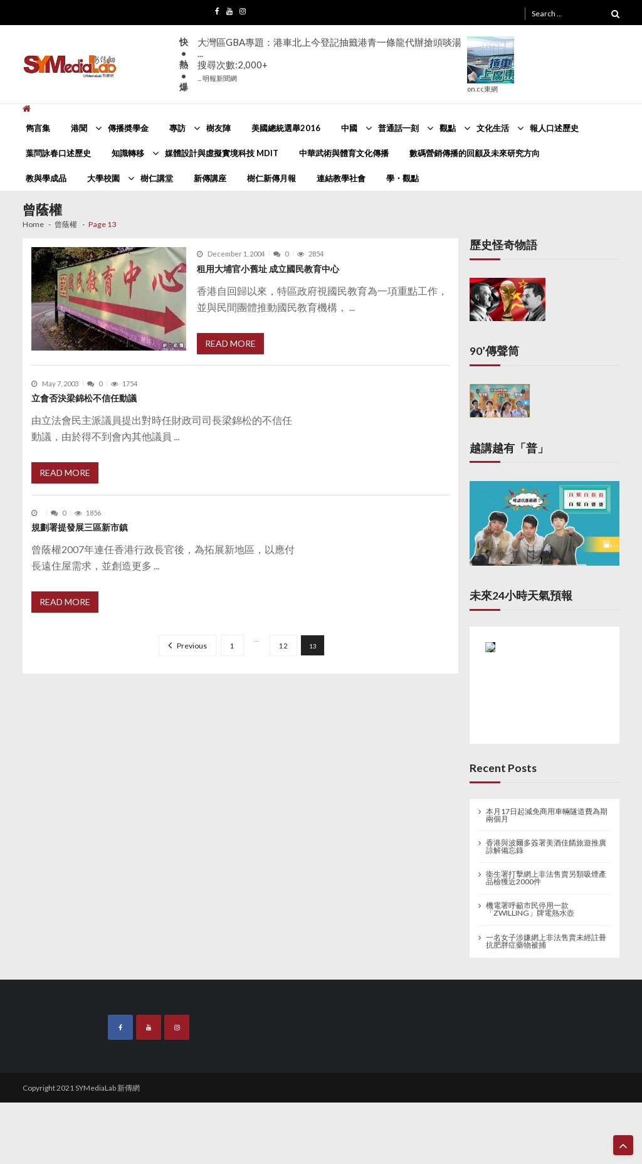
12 (283, 646)
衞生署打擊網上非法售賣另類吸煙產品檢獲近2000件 (546, 878)
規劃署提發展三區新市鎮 (79, 527)
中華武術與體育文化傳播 (344, 153)
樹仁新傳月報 (271, 178)
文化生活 (492, 128)
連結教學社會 (341, 178)
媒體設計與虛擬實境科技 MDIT (221, 153)
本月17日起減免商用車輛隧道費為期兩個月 (547, 815)
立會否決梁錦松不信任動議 (84, 398)
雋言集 (38, 128)
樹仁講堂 (156, 178)
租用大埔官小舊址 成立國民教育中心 (268, 268)
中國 (349, 128)
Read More (230, 343)
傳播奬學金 (128, 128)
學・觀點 (402, 178)
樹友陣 (218, 128)
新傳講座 (210, 178)
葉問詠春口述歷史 (58, 153)
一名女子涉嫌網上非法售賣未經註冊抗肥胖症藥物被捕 (546, 941)
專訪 (177, 128)
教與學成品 (46, 178)
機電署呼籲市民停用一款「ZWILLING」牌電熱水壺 (530, 909)
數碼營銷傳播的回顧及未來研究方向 (474, 153)
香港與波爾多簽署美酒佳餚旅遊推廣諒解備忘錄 (546, 846)
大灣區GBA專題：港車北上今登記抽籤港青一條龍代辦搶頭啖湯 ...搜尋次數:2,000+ (329, 59)
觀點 (447, 128)
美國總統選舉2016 (285, 128)
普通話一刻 (398, 128)
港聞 (79, 128)
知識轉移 (128, 153)
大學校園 (103, 178)
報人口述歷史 (554, 128)
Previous (192, 645)
